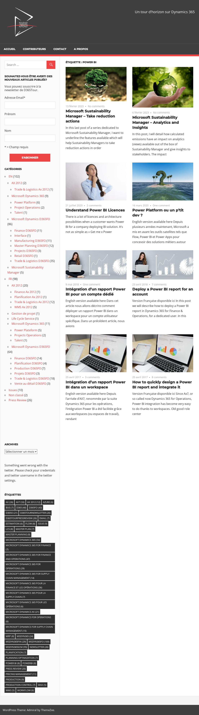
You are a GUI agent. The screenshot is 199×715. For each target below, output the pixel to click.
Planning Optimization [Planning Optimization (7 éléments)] (22, 657)
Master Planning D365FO (31, 246)
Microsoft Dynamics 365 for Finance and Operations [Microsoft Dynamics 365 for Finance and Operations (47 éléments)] (28, 557)
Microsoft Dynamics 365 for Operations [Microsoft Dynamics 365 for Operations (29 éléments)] (23, 566)
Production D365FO (27, 368)
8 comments (159, 377)
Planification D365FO (28, 363)
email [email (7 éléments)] (44, 518)
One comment (161, 205)
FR (10, 279)
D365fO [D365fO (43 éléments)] (35, 507)
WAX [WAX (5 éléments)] (42, 684)
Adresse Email (15, 98)
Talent (18, 213)
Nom (8, 131)
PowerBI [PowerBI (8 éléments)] (29, 663)
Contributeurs (34, 49)
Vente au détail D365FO (30, 384)
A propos (81, 49)
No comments (96, 106)
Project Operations (27, 207)
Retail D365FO (23, 256)
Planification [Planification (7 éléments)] (16, 652)
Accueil (9, 49)
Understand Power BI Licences (95, 210)
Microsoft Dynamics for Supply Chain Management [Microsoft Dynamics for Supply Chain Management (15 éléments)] (29, 629)
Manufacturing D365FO (30, 241)
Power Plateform (25, 330)
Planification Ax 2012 (28, 297)
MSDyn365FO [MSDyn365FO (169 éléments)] (39, 641)
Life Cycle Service (23, 319)
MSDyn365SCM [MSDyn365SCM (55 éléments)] (16, 647)
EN (10, 176)
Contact (59, 49)
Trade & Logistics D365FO (31, 261)
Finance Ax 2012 (25, 292)
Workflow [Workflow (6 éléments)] (25, 690)
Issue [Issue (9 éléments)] (42, 523)
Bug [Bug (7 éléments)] (10, 507)
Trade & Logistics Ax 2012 (31, 189)
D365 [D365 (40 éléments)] (21, 507)
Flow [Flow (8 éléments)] (30, 523)
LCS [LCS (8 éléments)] (9, 529)
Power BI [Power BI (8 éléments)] (13, 663)
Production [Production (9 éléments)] (15, 679)
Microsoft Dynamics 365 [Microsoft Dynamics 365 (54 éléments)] (23, 539)
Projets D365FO (25, 373)
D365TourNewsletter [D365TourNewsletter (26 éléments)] (35, 512)
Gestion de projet (23, 314)
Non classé (16, 395)
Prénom (10, 114)
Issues (13, 390)
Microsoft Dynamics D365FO (31, 219)
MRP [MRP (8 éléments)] (10, 636)
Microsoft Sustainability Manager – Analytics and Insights (155, 122)
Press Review (17, 400)
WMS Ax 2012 (23, 307)
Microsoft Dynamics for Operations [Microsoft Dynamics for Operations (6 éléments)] (28, 619)
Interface (20, 236)
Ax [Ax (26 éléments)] (9, 502)
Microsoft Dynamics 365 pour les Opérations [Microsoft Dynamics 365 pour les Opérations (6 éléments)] (26, 604)
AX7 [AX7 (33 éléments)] (20, 502)
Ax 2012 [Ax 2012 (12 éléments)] (33, 502)
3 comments (92, 377)
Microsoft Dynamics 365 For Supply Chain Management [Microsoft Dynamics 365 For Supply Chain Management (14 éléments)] (27, 576)
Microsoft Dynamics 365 (28, 196)
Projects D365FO (25, 251)
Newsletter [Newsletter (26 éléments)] (39, 647)
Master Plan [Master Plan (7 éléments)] (25, 529)
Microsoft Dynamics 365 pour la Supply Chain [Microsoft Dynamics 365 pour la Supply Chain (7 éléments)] (26, 595)
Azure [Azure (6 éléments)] (48, 502)
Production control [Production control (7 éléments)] (20, 684)
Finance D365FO (25, 231)
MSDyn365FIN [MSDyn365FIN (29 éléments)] (16, 641)
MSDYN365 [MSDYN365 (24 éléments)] (25, 636)
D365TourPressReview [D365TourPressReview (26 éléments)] (21, 518)
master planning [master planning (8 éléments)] (18, 534)
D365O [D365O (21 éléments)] (11, 512)
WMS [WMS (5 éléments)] (10, 690)
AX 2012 (17, 183)
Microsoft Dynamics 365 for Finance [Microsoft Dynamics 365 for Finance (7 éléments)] (28, 547)
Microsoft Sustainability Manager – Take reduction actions (90, 116)
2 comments (94, 205)
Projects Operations (28, 335)
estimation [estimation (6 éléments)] (14, 523)
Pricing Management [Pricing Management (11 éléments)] (21, 674)
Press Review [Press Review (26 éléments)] (16, 668)
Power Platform (25, 202)
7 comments (159, 284)
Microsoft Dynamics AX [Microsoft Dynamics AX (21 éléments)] (22, 611)
